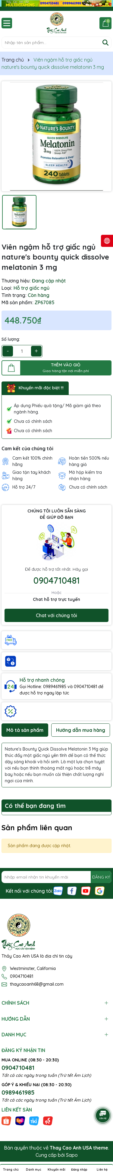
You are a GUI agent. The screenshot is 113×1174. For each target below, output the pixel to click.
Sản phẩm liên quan (37, 827)
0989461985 (18, 1092)
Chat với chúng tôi (56, 615)
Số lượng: (11, 339)
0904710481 (56, 580)
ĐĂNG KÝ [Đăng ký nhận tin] (101, 877)
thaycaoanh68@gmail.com (37, 984)
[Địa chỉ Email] (56, 877)
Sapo (72, 1155)
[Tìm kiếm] (105, 42)
